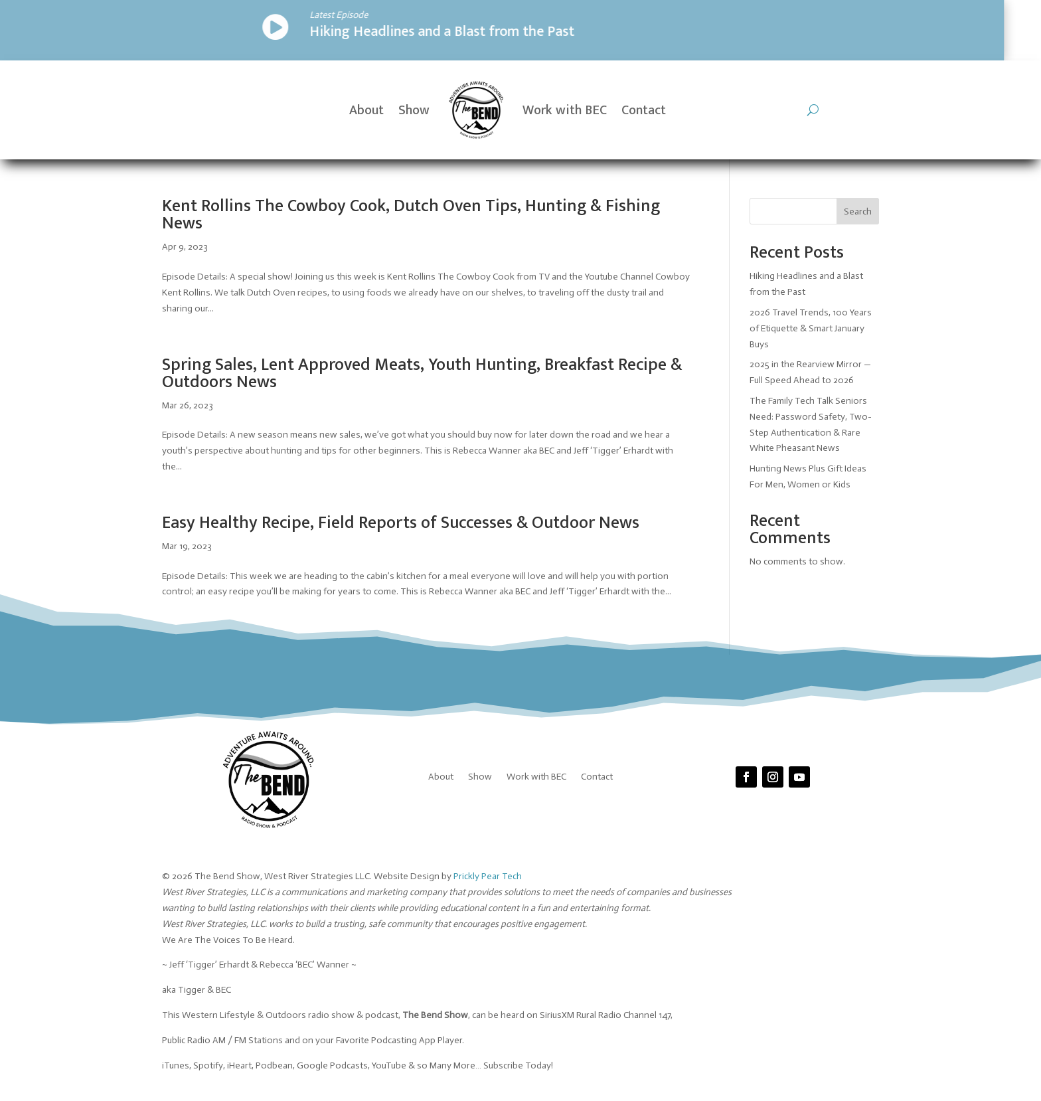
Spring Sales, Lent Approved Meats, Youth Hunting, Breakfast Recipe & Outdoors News (422, 373)
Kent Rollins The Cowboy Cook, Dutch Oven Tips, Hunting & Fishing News (411, 215)
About (366, 110)
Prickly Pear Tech (487, 876)
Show (414, 110)
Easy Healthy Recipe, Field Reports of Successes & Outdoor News (400, 523)
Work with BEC (564, 110)
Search (858, 211)
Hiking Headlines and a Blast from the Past (238, 31)
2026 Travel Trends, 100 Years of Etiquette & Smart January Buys (811, 328)
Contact (643, 110)
